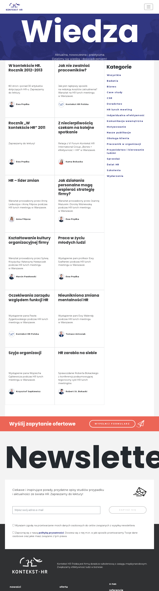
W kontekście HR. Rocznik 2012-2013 (25, 68)
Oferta (63, 586)
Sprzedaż (113, 158)
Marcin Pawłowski (22, 277)
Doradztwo (114, 103)
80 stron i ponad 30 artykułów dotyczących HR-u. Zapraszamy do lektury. (26, 89)
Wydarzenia (115, 176)
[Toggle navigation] (148, 7)
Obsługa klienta (118, 138)
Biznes (111, 86)
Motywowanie (116, 126)
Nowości (15, 586)
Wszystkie (114, 75)
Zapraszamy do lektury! (22, 143)
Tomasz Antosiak (72, 334)
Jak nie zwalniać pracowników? (74, 68)
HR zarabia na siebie (77, 352)
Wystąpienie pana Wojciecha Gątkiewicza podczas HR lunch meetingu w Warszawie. (26, 376)
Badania (112, 80)
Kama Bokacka (70, 162)
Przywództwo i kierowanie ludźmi (125, 151)
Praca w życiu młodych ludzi (72, 240)
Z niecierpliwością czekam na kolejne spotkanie (76, 127)
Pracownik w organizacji (124, 144)
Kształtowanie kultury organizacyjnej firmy (30, 240)
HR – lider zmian (24, 180)
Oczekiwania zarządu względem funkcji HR (29, 297)
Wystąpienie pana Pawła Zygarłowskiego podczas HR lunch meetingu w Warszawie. (28, 319)
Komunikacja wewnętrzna (125, 121)
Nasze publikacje (119, 132)
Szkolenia (114, 170)
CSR (109, 98)
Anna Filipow (20, 219)
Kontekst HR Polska (73, 104)
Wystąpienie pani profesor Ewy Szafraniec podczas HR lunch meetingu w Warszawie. (76, 261)
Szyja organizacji (25, 352)
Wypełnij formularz (112, 424)
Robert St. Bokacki (72, 391)
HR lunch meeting (119, 109)
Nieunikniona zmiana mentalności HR (78, 297)
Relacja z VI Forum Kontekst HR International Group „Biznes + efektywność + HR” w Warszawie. (76, 147)
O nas (112, 583)
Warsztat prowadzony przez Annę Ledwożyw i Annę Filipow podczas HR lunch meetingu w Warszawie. (28, 204)
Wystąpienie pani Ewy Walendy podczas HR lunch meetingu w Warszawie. (76, 319)
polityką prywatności (51, 532)
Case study (115, 92)
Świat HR (113, 164)
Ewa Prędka (19, 104)
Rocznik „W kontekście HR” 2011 (27, 125)
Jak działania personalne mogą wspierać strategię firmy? (76, 187)
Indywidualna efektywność (125, 115)
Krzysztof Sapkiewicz (25, 391)
